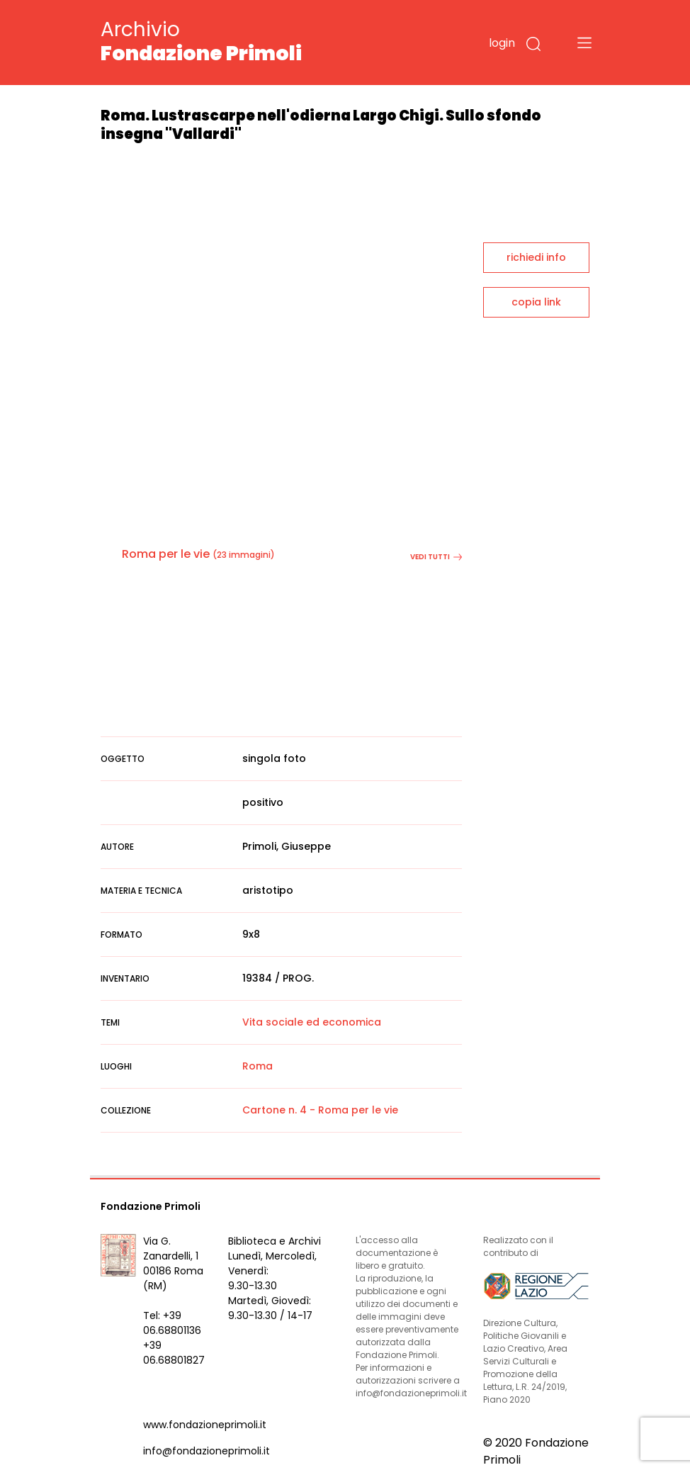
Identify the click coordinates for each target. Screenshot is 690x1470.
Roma (257, 1066)
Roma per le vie (166, 554)
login (502, 43)
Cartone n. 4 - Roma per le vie (320, 1110)
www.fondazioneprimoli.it (204, 1425)
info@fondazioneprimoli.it (206, 1451)
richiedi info (536, 257)
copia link (536, 302)
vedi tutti (436, 556)
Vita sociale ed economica (311, 1022)
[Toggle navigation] (584, 42)
